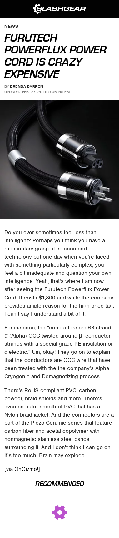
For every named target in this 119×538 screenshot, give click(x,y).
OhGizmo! (26, 469)
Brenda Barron (26, 86)
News (11, 27)
